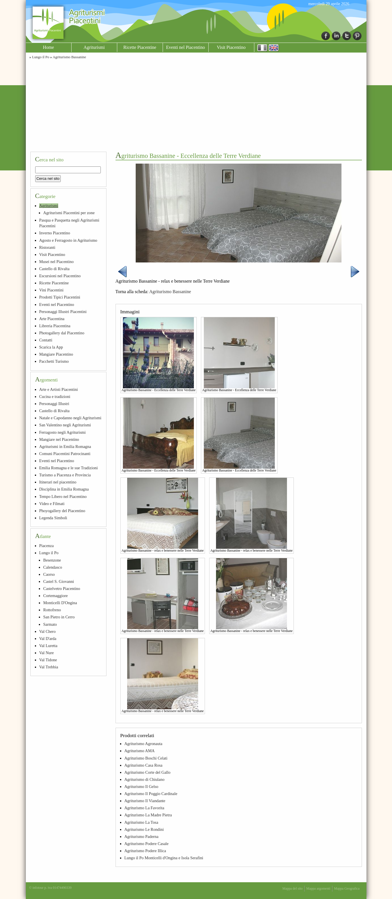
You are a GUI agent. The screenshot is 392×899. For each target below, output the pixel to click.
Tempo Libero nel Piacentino (63, 496)
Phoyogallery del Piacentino (62, 510)
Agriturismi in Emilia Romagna (65, 446)
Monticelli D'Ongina (60, 602)
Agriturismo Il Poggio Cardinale (150, 793)
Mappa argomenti (318, 888)
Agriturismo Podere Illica (145, 850)
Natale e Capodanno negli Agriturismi (70, 418)
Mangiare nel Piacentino (59, 439)
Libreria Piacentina (54, 326)
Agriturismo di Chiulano (144, 779)
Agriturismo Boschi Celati (145, 758)
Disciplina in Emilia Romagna (64, 489)
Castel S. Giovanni (58, 581)
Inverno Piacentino (54, 233)
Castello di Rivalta (54, 268)
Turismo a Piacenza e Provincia (65, 475)
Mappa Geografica (347, 888)
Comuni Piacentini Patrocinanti (65, 453)
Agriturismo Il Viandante (144, 800)
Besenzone (52, 560)
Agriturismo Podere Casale (146, 843)
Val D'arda (47, 638)
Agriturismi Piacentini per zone (69, 212)
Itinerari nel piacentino (57, 482)
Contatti (45, 340)
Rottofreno (52, 610)
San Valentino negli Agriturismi (65, 425)
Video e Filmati (51, 503)
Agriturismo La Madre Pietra (148, 815)
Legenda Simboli (53, 518)
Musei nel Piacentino (56, 261)
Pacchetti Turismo (54, 361)
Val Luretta (48, 645)
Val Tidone (48, 660)
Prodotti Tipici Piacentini (59, 297)
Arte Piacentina (51, 318)
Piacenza (46, 545)
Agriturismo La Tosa (141, 822)
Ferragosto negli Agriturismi (62, 432)
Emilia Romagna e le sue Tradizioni (68, 468)
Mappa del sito (292, 888)
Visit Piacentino (231, 47)
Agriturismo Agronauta (143, 743)
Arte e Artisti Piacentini (58, 389)
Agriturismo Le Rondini (144, 829)
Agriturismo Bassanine (69, 57)
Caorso (49, 574)
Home (48, 47)
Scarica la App (51, 347)
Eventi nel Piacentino (185, 47)
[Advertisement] (196, 104)
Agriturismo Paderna (141, 836)
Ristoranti (47, 247)
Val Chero (47, 631)
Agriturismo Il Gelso (141, 786)
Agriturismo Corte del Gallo (147, 772)
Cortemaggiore (55, 595)
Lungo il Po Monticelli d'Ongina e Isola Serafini (163, 858)
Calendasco (52, 567)
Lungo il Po (40, 57)
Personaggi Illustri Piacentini (63, 311)
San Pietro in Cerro (59, 617)
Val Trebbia (48, 667)
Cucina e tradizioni (54, 396)
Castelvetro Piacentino (61, 588)
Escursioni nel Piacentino (60, 276)
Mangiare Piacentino (56, 354)
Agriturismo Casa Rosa (143, 765)
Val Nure (46, 652)
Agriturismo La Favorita (144, 808)
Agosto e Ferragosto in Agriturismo (68, 240)
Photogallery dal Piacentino (61, 333)
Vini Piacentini (51, 290)
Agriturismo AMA (139, 750)
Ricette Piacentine (139, 47)
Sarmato (50, 624)
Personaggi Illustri (54, 403)
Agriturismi (94, 47)
